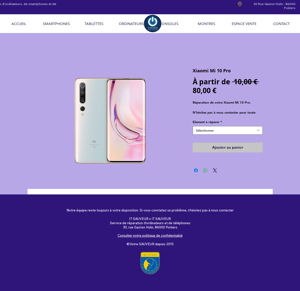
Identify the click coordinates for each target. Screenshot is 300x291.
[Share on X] (215, 170)
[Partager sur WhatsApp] (205, 170)
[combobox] (228, 130)
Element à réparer (207, 122)
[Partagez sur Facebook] (196, 170)
